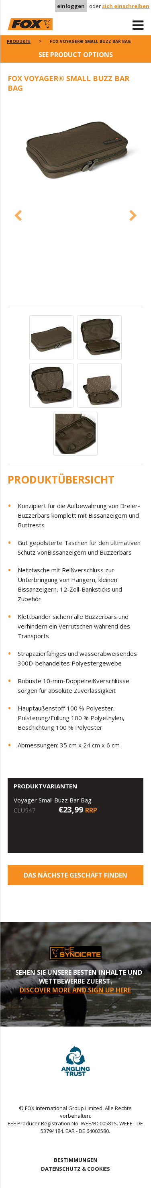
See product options (76, 54)
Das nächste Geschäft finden (75, 875)
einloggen (71, 6)
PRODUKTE (19, 41)
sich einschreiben (125, 6)
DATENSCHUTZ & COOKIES (75, 1168)
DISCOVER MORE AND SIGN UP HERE (75, 990)
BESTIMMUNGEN (75, 1160)
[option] (76, 147)
